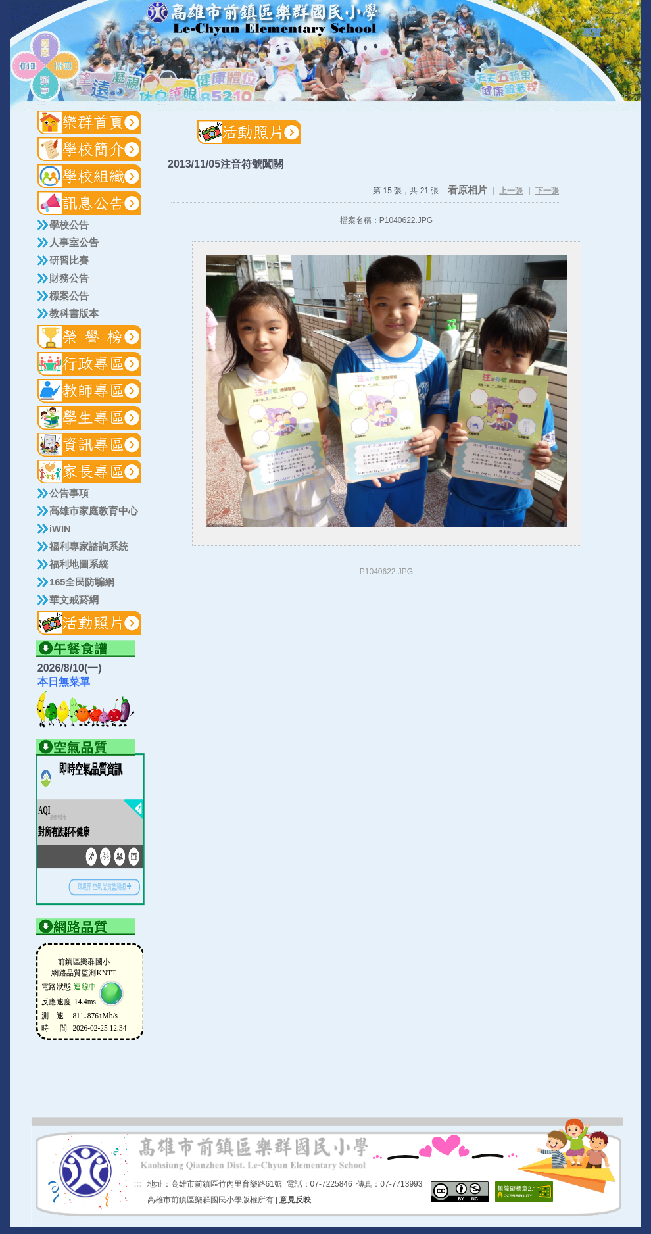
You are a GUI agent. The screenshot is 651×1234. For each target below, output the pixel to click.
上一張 (511, 190)
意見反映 (295, 1199)
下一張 (547, 190)
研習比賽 (69, 260)
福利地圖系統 (78, 564)
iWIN (60, 529)
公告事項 (69, 493)
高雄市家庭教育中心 (93, 511)
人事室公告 (74, 242)
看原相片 (467, 190)
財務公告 (69, 278)
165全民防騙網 (81, 582)
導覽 (592, 33)
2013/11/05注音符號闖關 (225, 164)
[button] (90, 149)
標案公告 (69, 296)
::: (569, 33)
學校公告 (69, 225)
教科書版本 (74, 313)
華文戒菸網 (74, 600)
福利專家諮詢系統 (88, 546)
